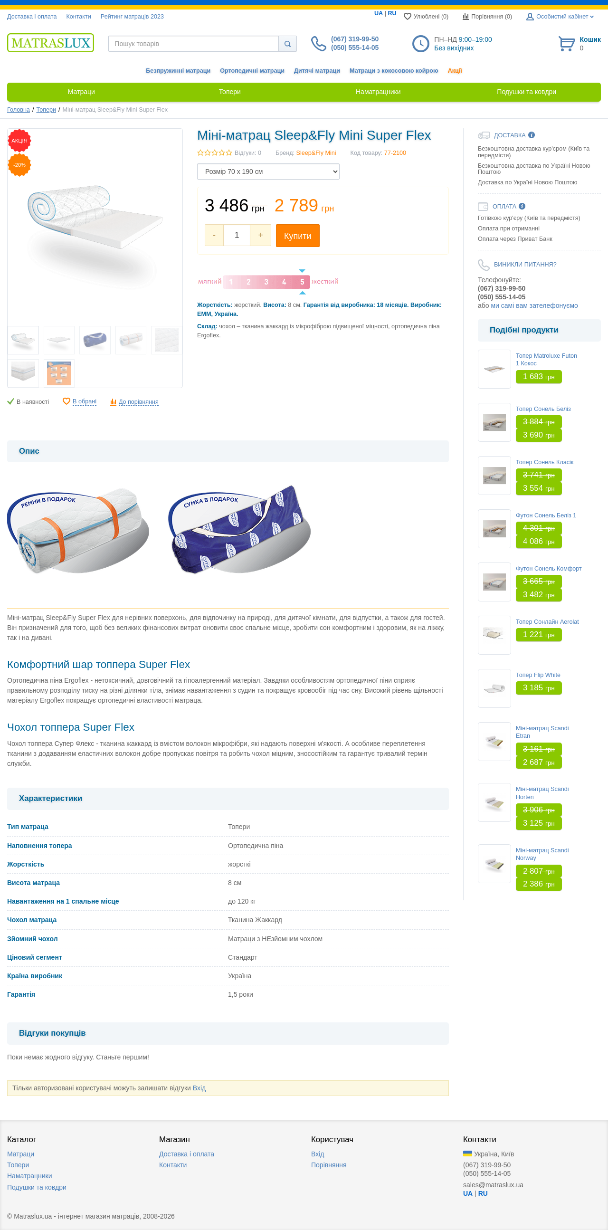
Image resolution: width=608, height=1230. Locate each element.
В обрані (84, 401)
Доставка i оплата (32, 16)
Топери (46, 109)
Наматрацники (29, 1176)
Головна (18, 109)
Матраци (20, 1154)
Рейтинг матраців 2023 (132, 16)
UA (378, 13)
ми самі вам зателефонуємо (534, 305)
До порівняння (139, 402)
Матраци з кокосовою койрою (394, 70)
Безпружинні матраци (178, 70)
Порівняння (329, 1165)
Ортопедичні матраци (252, 70)
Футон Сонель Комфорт (549, 568)
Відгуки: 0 (248, 153)
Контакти (78, 16)
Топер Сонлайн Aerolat (547, 622)
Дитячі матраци (317, 70)
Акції (455, 70)
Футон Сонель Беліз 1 (546, 515)
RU (392, 13)
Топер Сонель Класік (544, 462)
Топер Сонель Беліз (543, 409)
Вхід (199, 1088)
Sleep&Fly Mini (316, 153)
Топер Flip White (538, 675)
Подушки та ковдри (36, 1187)
